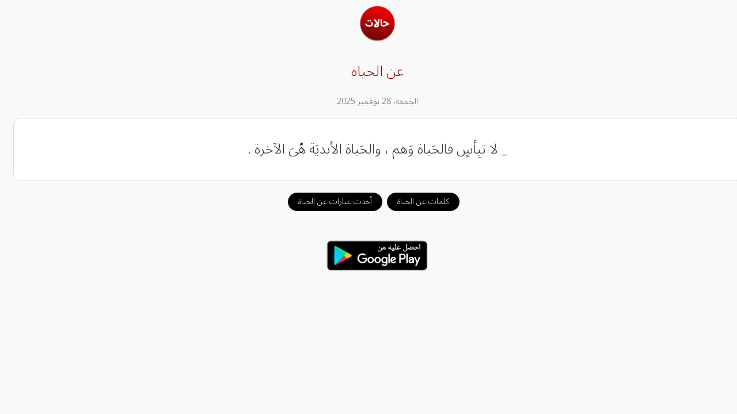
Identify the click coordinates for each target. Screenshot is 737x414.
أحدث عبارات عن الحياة (326, 201)
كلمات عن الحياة (414, 201)
